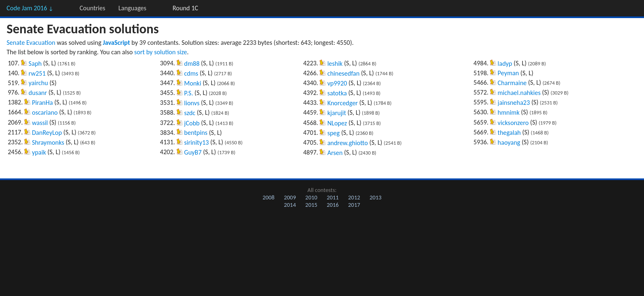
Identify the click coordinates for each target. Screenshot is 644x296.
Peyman (508, 73)
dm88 (191, 63)
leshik (335, 63)
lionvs (191, 103)
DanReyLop (47, 132)
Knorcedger (342, 103)
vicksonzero (513, 123)
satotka (337, 93)
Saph (35, 63)
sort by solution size (160, 52)
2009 (290, 197)
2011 (332, 197)
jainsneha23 (514, 102)
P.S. (188, 93)
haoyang (509, 142)
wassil (40, 123)
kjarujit (336, 113)
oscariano (45, 112)
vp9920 (337, 83)
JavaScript (116, 42)
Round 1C (185, 8)
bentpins (195, 132)
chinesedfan (343, 73)
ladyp (505, 63)
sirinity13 (196, 142)
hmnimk (509, 112)
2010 (311, 197)
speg (333, 133)
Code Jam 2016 (30, 8)
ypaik (39, 152)
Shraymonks (48, 142)
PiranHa (42, 102)
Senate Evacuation (31, 42)
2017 (354, 204)
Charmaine (512, 83)
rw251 (37, 73)
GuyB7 (193, 152)
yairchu (38, 83)
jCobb (192, 123)
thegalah (509, 132)
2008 (268, 197)
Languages (132, 8)
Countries (92, 8)
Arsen (335, 153)
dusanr (38, 93)
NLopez (337, 123)
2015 (311, 204)
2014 (290, 204)
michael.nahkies (519, 93)
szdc (189, 113)
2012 (354, 197)
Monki (192, 83)
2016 (332, 204)
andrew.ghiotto (347, 143)
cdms (191, 73)
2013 (376, 197)
